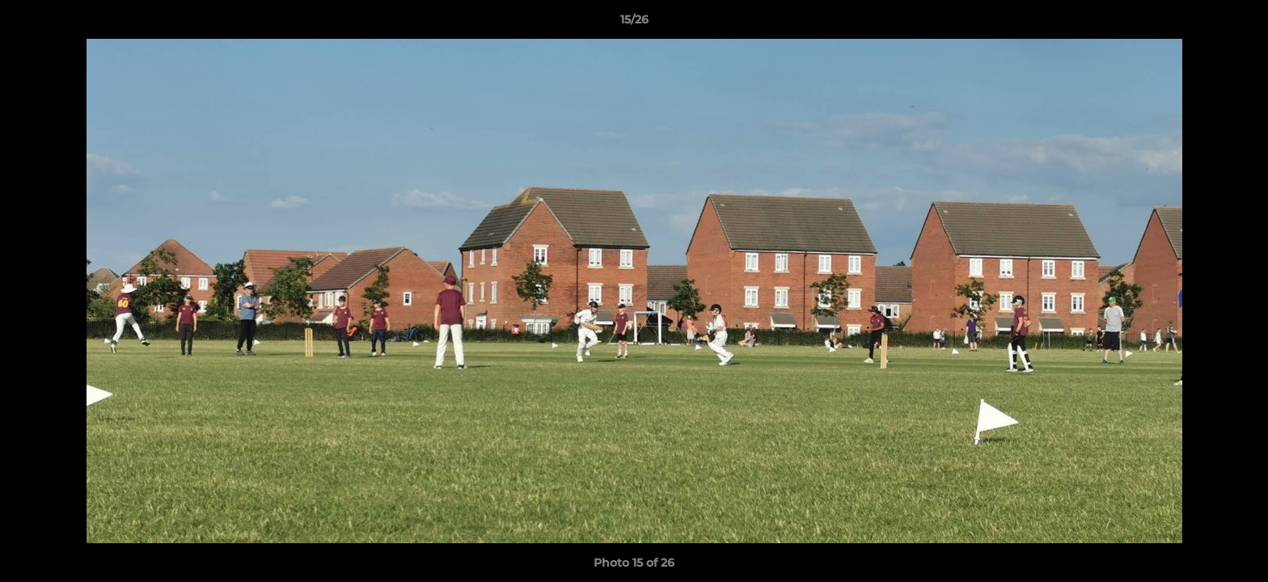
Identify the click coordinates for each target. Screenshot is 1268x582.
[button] (1239, 23)
